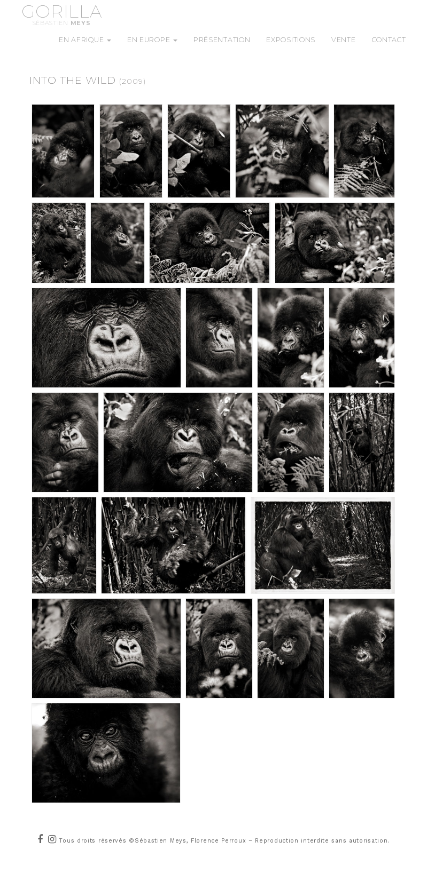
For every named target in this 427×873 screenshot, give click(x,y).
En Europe (152, 40)
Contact (389, 40)
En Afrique (85, 40)
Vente (343, 40)
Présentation (221, 40)
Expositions (290, 40)
